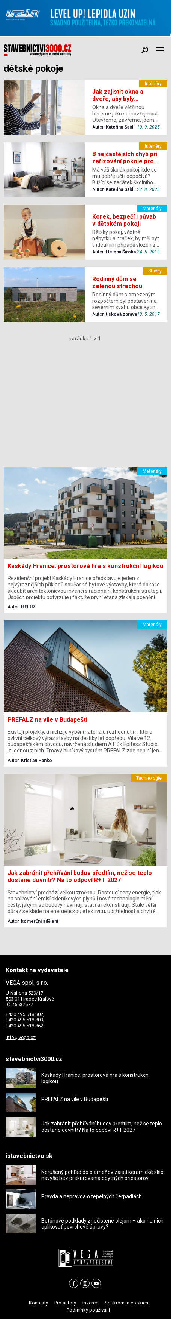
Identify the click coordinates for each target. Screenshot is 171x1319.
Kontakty (38, 1302)
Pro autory (65, 1302)
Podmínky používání (88, 1309)
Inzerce (90, 1302)
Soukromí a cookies (126, 1302)
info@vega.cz (21, 1037)
